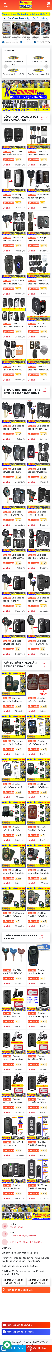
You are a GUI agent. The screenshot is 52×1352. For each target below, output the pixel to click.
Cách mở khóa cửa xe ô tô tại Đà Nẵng (20, 1266)
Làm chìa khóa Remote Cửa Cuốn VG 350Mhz (11, 830)
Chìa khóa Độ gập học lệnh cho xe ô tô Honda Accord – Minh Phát (23, 1273)
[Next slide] (46, 28)
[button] (5, 5)
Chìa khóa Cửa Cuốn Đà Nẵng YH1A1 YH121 (37, 830)
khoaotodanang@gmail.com (23, 1235)
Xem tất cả (44, 118)
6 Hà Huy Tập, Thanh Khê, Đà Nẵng (26, 1242)
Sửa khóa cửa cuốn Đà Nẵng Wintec (12, 701)
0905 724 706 (16, 1227)
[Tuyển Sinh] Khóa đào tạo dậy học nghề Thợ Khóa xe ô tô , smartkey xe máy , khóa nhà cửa (25, 1259)
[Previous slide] (6, 28)
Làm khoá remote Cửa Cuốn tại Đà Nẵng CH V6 (38, 873)
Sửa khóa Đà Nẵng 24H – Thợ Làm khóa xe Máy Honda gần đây (38, 1281)
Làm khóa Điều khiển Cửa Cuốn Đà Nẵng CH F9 (37, 916)
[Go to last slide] (6, 66)
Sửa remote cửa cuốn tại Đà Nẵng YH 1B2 (13, 744)
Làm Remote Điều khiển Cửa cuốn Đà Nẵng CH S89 (13, 916)
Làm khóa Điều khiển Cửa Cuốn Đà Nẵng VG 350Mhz (37, 787)
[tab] (25, 76)
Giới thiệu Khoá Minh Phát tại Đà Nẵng (20, 1253)
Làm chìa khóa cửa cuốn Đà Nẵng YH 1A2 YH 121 (37, 701)
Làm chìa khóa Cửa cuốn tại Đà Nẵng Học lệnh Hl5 (38, 744)
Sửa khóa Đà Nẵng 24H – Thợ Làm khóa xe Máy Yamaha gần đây (13, 1281)
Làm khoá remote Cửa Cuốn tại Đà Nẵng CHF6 (13, 873)
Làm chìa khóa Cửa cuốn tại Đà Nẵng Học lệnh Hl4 (13, 787)
